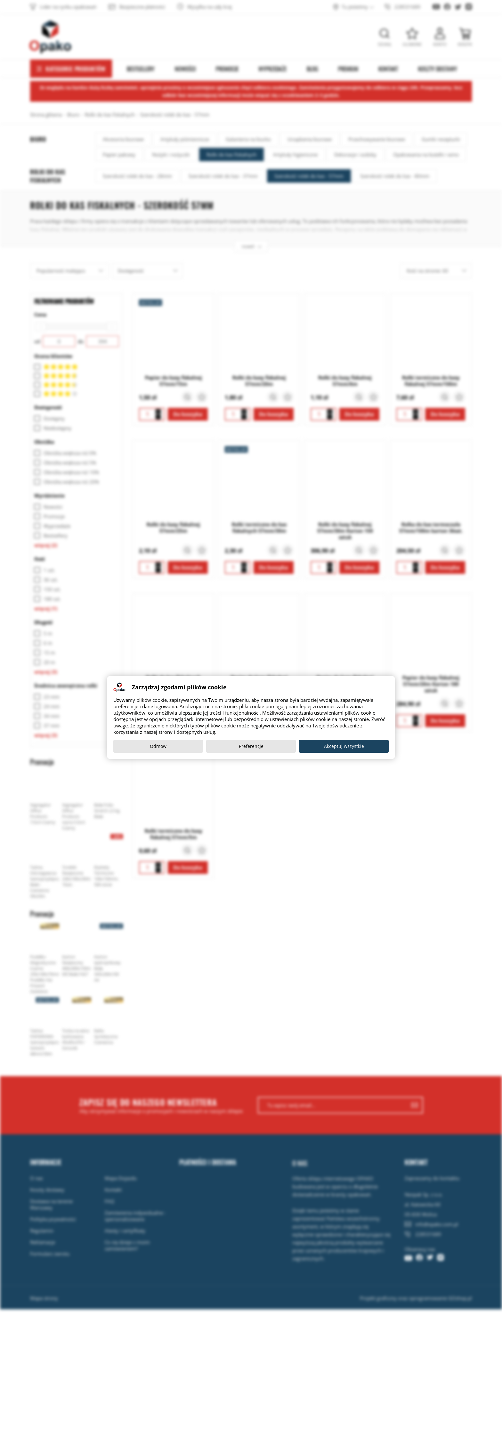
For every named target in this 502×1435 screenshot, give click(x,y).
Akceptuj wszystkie (344, 746)
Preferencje (251, 746)
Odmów (158, 746)
